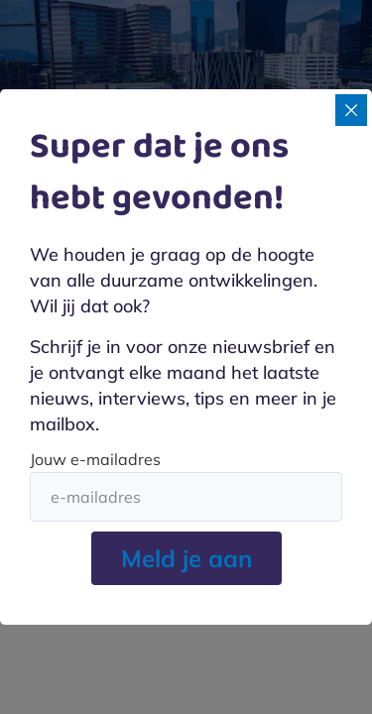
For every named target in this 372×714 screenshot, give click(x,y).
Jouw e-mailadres (95, 459)
